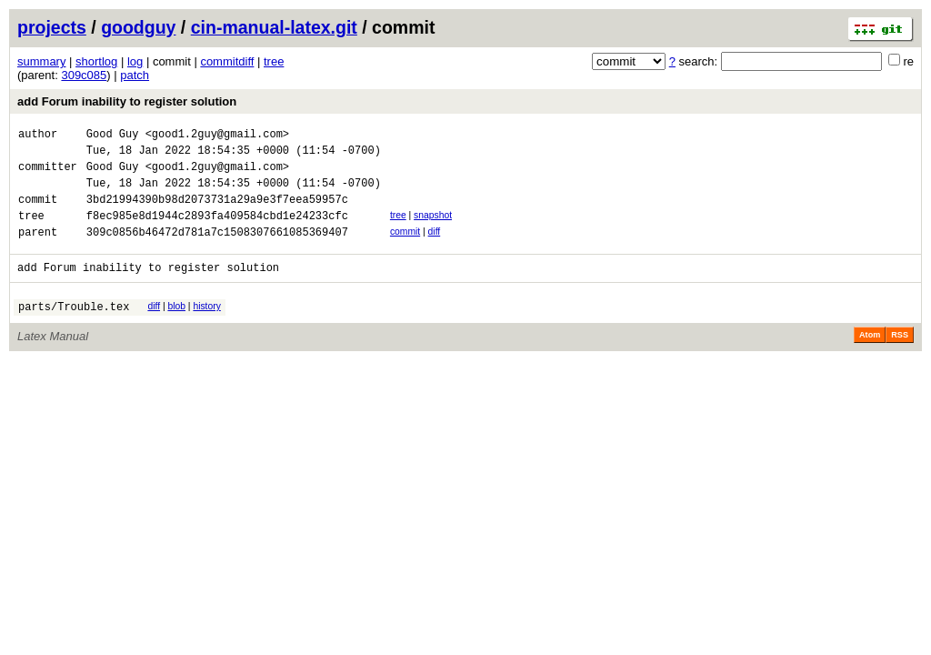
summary (41, 61)
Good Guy (112, 136)
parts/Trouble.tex (73, 330)
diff (434, 248)
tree (274, 61)
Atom (869, 359)
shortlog (96, 61)
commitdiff (227, 61)
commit (405, 248)
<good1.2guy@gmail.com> (217, 136)
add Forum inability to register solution (126, 101)
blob (176, 328)
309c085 (83, 75)
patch (134, 75)
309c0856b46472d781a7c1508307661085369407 (217, 250)
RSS (899, 359)
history (206, 328)
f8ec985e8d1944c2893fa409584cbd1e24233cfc (217, 231)
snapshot (433, 229)
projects (51, 27)
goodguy (138, 27)
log (135, 61)
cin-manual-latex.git (274, 27)
